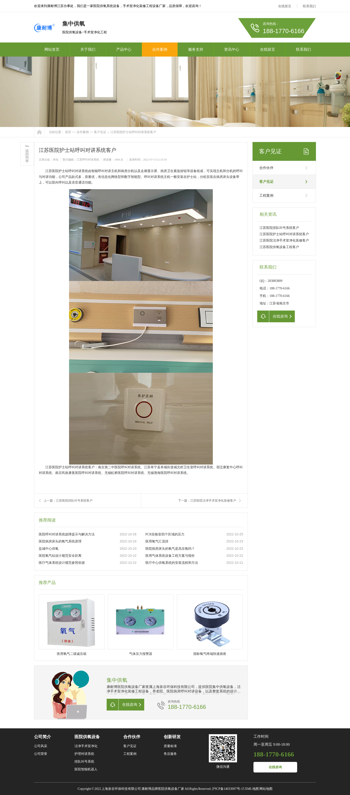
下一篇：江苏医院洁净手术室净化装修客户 (207, 500)
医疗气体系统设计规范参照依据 (62, 563)
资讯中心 (231, 49)
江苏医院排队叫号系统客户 (279, 228)
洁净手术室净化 (85, 746)
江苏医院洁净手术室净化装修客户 (284, 240)
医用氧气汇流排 (156, 541)
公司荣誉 (40, 754)
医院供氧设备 (87, 736)
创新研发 (172, 736)
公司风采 (40, 746)
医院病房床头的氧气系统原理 (60, 541)
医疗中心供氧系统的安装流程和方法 (171, 563)
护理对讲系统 (84, 754)
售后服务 (170, 754)
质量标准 (170, 746)
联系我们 (309, 6)
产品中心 (123, 49)
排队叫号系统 (84, 761)
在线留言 (284, 6)
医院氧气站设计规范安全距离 (60, 555)
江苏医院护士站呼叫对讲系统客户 (133, 132)
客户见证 (100, 132)
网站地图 (265, 789)
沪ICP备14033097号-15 (228, 789)
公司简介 (42, 736)
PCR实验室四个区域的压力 (164, 534)
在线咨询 (275, 767)
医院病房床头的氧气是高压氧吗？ (170, 548)
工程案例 (266, 195)
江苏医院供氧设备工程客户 (279, 247)
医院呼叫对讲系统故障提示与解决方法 (67, 534)
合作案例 (159, 49)
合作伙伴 (266, 168)
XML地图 (252, 789)
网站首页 (51, 49)
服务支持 (195, 49)
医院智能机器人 (85, 769)
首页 (68, 132)
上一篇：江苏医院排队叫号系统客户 (68, 500)
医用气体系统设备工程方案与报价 (170, 555)
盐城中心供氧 (48, 548)
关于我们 (87, 49)
